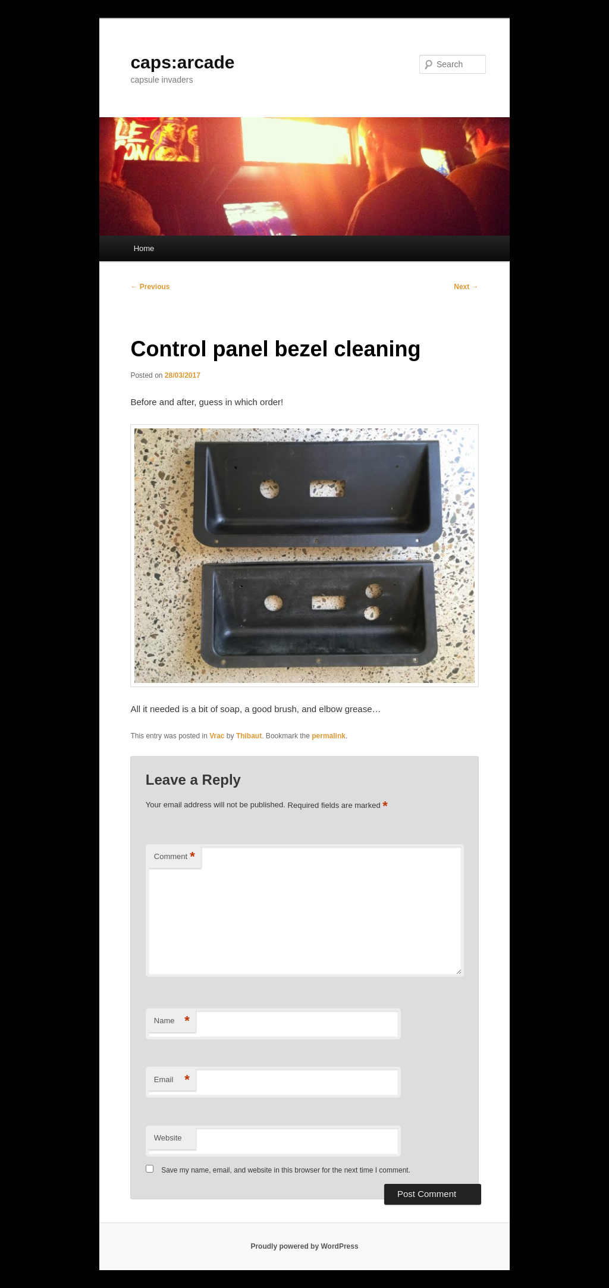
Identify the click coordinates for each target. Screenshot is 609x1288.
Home (144, 248)
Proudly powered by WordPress (304, 1246)
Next (466, 287)
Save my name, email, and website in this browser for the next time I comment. (285, 1170)
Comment (174, 857)
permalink (329, 736)
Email (172, 1080)
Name (172, 1021)
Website (168, 1137)
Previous (149, 287)
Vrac (216, 736)
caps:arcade (182, 62)
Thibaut (249, 736)
